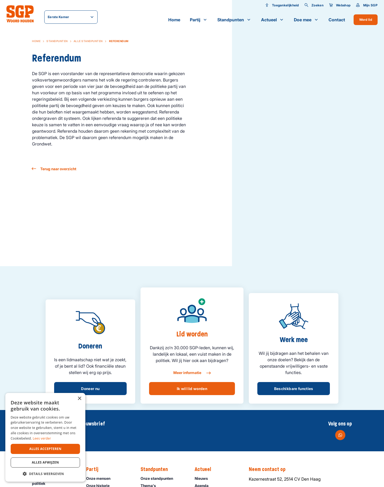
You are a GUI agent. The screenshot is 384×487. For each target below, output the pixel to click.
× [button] (79, 399)
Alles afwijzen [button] (45, 462)
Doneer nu (90, 388)
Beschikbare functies (293, 388)
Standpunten (234, 19)
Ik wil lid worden (192, 388)
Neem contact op (270, 469)
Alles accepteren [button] (45, 449)
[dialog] (45, 437)
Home (174, 19)
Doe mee (306, 19)
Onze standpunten (159, 478)
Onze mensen (100, 478)
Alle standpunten (88, 41)
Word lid (365, 20)
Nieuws (204, 478)
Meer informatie (191, 373)
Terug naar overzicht (54, 168)
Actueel (272, 19)
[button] (45, 473)
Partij (199, 19)
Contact (337, 19)
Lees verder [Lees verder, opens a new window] (42, 438)
